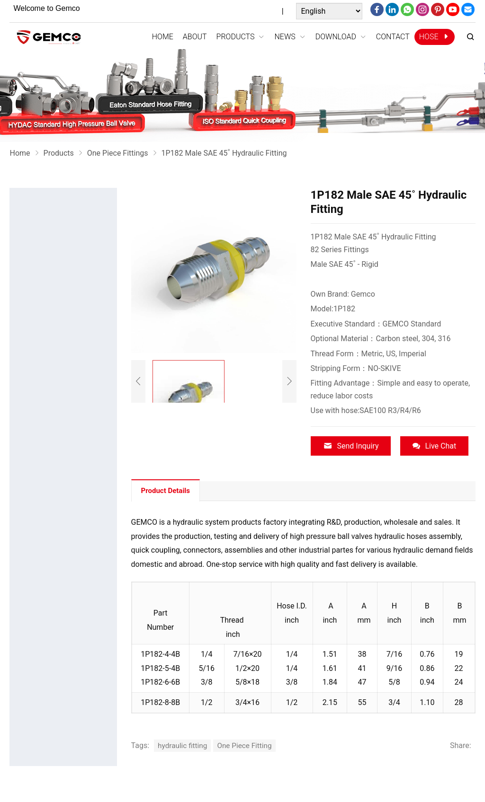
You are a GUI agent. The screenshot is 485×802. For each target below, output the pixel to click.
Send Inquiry (351, 445)
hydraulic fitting (183, 743)
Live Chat (434, 445)
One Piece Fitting (248, 743)
